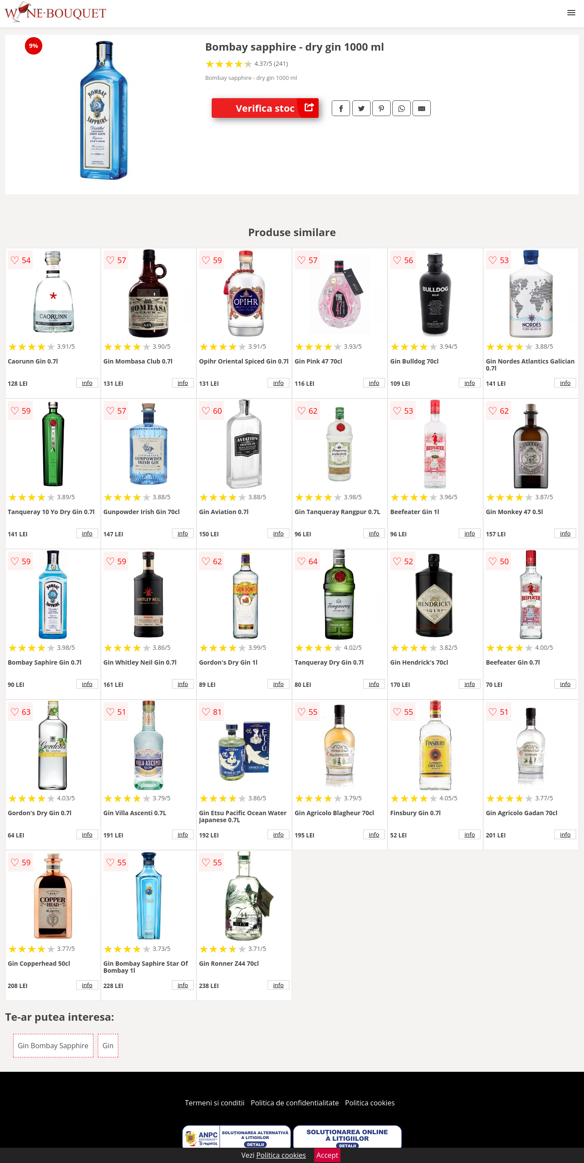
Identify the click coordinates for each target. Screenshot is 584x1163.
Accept (327, 1155)
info (87, 383)
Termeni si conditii (215, 1103)
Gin (108, 1045)
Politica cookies (370, 1103)
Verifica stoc (277, 108)
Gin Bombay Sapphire (53, 1045)
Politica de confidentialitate (295, 1103)
